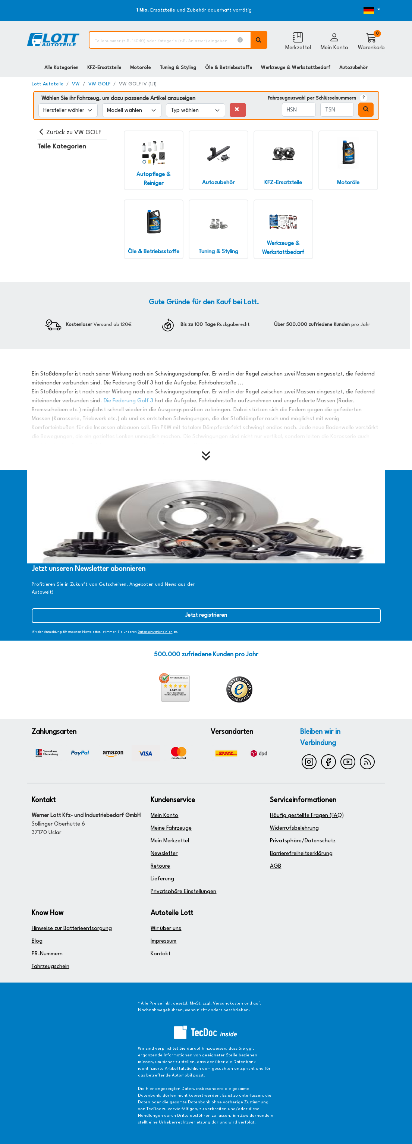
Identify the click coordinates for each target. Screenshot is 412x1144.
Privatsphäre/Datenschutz (303, 841)
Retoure (160, 866)
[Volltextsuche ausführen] (259, 40)
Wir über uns (166, 928)
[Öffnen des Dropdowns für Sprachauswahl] (366, 10)
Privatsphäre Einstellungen (183, 892)
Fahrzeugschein (50, 966)
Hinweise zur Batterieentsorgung (72, 928)
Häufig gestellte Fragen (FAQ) (307, 815)
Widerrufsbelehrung (294, 828)
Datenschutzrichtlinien (155, 632)
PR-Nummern (47, 954)
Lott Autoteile (47, 84)
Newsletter (164, 854)
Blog (37, 941)
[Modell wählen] (131, 110)
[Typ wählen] (195, 110)
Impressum (163, 941)
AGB (275, 866)
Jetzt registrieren (206, 615)
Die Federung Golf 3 (128, 401)
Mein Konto (164, 815)
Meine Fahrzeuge (171, 828)
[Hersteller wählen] (68, 110)
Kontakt (160, 954)
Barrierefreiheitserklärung (301, 854)
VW (76, 84)
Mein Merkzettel (170, 841)
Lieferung (162, 879)
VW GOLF (99, 84)
